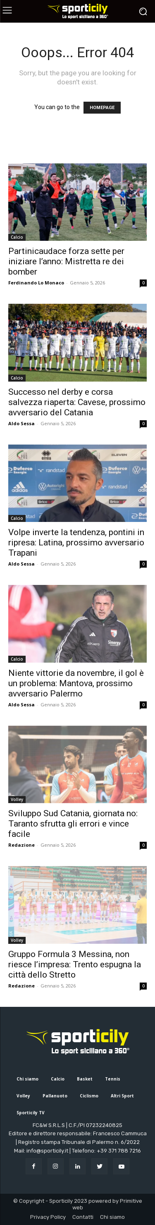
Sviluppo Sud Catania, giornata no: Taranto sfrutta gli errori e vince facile (73, 823)
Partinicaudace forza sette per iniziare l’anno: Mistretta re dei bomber (66, 261)
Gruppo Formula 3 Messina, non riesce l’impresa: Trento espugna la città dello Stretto (74, 964)
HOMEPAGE (102, 107)
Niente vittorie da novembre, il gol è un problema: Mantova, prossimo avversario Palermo (76, 683)
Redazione (21, 845)
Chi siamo (112, 1217)
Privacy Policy (48, 1217)
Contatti (82, 1217)
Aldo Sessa (21, 423)
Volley (17, 799)
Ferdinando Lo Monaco (36, 282)
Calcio (17, 237)
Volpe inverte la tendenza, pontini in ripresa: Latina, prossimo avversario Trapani (76, 542)
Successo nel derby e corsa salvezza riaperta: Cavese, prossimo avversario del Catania (76, 402)
